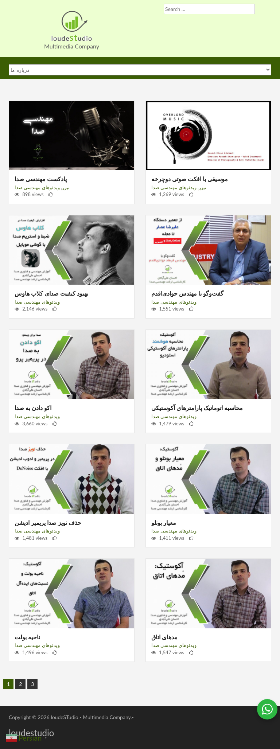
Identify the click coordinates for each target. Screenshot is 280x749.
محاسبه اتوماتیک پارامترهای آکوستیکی (197, 407)
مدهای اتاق (164, 636)
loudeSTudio (64, 717)
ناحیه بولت (27, 636)
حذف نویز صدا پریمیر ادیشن (48, 522)
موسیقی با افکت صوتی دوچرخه (189, 178)
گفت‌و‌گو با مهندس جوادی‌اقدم (187, 293)
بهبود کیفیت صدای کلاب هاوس (51, 293)
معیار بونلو (163, 522)
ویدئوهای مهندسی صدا (37, 187)
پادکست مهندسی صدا (41, 178)
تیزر (66, 187)
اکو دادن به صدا (33, 407)
